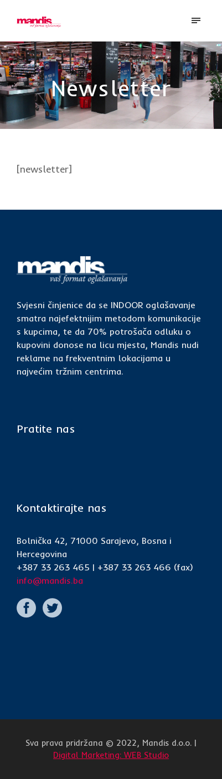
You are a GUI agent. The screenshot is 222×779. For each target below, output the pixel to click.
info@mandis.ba (50, 580)
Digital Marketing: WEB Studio (111, 755)
